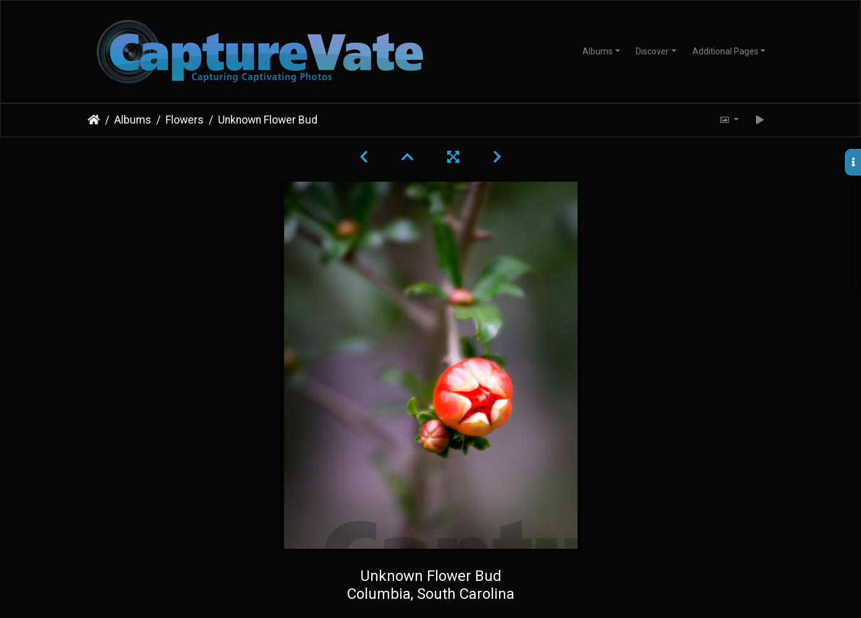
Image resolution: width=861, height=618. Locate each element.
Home (94, 120)
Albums (597, 51)
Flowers (185, 120)
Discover (652, 51)
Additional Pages (725, 51)
